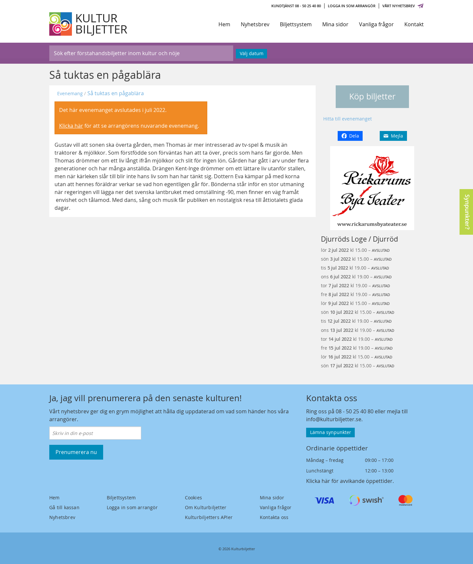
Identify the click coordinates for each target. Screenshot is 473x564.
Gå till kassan (64, 507)
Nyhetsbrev (255, 24)
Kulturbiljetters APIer (209, 517)
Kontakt (414, 24)
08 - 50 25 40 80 (354, 411)
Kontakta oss (274, 517)
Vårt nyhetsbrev (403, 5)
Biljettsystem (296, 24)
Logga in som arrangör (351, 5)
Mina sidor (335, 24)
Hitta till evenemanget (347, 119)
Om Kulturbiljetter (206, 507)
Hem (224, 24)
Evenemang (70, 93)
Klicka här (71, 125)
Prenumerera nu (76, 452)
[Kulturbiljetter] (88, 24)
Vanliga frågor (376, 24)
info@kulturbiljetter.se (333, 419)
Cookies (193, 497)
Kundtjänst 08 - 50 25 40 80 (296, 5)
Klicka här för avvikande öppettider (349, 481)
